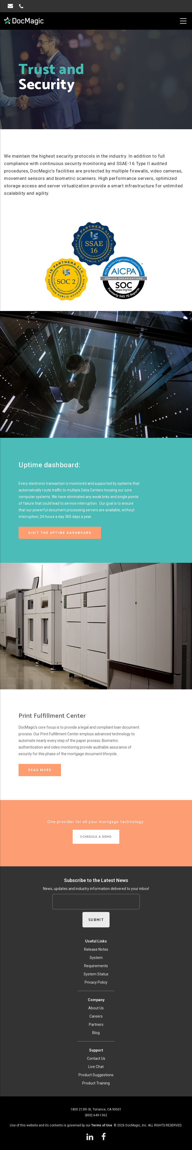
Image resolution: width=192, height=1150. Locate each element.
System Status (96, 974)
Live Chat (96, 1067)
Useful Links (96, 941)
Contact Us (96, 1058)
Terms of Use (101, 1125)
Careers (96, 1016)
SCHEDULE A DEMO (96, 836)
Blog (96, 1033)
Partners (96, 1024)
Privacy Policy (96, 982)
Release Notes (96, 949)
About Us (96, 1008)
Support (96, 1050)
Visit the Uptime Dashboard (59, 533)
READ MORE (39, 770)
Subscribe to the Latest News (96, 880)
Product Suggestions (96, 1075)
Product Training (96, 1083)
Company (96, 1000)
